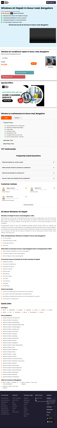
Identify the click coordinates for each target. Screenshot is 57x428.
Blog (13, 397)
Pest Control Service (5, 395)
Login (13, 405)
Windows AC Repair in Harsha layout (10, 327)
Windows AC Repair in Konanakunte (10, 315)
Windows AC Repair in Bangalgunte (10, 338)
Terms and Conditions (50, 424)
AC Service (3, 399)
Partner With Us (15, 407)
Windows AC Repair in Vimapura (9, 336)
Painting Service (4, 397)
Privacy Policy (15, 395)
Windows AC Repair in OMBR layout (10, 345)
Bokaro (25, 308)
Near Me (14, 399)
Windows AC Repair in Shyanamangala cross (12, 363)
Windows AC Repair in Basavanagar (10, 368)
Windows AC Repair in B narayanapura (11, 372)
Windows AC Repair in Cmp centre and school (12, 354)
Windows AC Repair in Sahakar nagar (11, 334)
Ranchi (4, 305)
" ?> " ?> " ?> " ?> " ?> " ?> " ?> (19, 58)
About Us (14, 403)
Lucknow (41, 308)
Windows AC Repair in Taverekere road (11, 325)
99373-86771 (39, 393)
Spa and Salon (4, 401)
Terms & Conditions (16, 393)
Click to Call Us (22, 72)
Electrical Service (4, 403)
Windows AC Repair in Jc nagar (9, 349)
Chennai (36, 305)
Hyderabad (28, 305)
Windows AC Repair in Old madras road (11, 313)
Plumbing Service (4, 407)
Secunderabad (33, 308)
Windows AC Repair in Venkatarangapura (11, 322)
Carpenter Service (5, 405)
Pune (10, 308)
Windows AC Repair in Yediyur (9, 347)
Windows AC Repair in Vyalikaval (10, 359)
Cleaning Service (4, 393)
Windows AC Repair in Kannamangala (11, 361)
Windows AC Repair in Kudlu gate (10, 329)
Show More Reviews (28, 200)
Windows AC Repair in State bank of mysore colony (13, 356)
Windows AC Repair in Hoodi (9, 343)
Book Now (50, 67)
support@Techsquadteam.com (42, 397)
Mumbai (50, 305)
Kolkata (4, 308)
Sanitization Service (5, 409)
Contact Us (14, 401)
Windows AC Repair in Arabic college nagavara (13, 340)
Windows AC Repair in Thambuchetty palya (12, 365)
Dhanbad (43, 305)
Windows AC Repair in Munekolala (10, 370)
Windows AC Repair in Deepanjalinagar (11, 318)
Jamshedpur (17, 308)
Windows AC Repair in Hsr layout (9, 352)
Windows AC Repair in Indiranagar (10, 331)
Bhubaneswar (12, 305)
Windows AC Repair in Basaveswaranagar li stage (13, 320)
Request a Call (40, 72)
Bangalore (20, 305)
